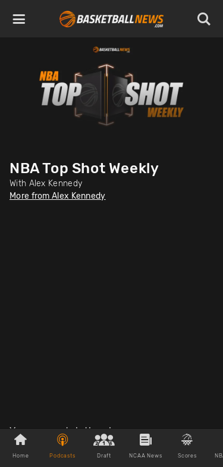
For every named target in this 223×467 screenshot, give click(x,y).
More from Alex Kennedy (58, 196)
